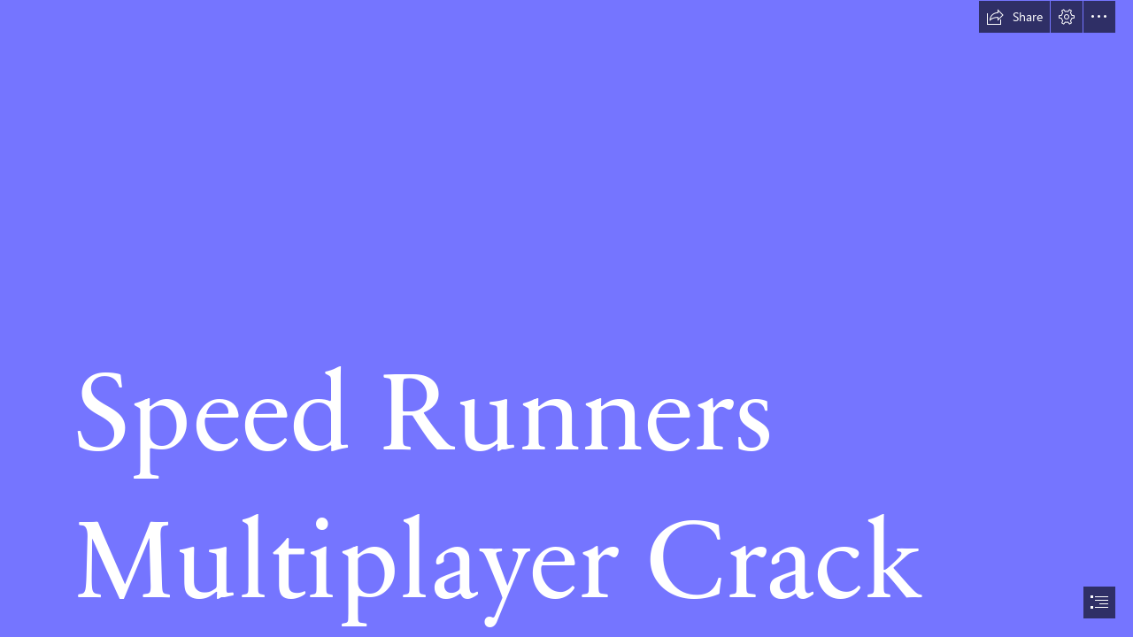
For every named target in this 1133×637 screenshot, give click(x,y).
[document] (566, 318)
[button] (1014, 17)
